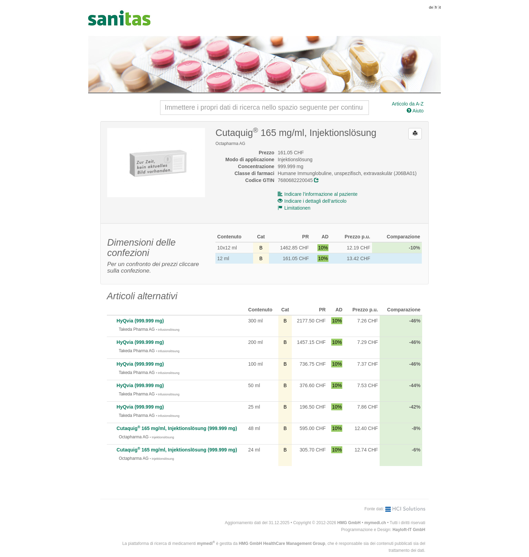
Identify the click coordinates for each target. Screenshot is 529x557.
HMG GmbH (349, 522)
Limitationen (294, 208)
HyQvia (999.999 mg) (140, 320)
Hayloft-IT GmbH (408, 529)
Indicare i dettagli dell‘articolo (312, 201)
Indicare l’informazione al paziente (318, 194)
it (440, 7)
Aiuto (415, 110)
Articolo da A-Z (408, 104)
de (431, 7)
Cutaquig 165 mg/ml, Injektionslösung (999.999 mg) (177, 428)
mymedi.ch (375, 522)
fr (436, 7)
